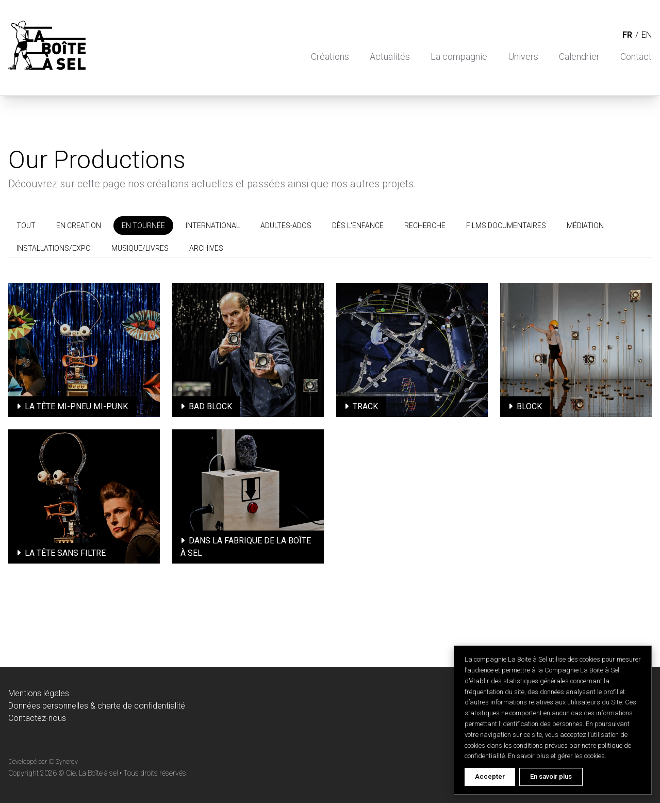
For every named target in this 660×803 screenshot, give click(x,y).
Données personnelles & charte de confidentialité (96, 706)
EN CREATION (78, 225)
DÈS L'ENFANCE (358, 225)
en (646, 35)
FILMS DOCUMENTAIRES (506, 225)
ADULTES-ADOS (285, 225)
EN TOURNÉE (143, 225)
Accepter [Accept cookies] (490, 776)
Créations (330, 56)
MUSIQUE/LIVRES (140, 248)
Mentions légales (38, 693)
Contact (636, 56)
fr (627, 35)
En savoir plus (551, 776)
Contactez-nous (37, 718)
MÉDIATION (585, 225)
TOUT (26, 225)
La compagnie (459, 56)
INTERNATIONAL (213, 225)
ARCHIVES (206, 248)
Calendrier (579, 56)
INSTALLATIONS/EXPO (53, 248)
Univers (523, 56)
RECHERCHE (425, 225)
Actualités (390, 56)
